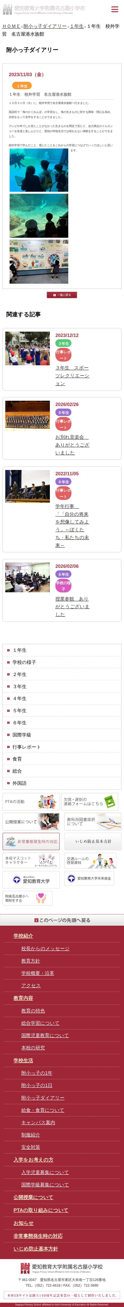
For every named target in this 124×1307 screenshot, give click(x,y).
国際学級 (22, 734)
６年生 (20, 722)
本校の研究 (33, 1047)
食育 (17, 759)
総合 (17, 771)
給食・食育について (42, 1110)
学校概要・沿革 (37, 973)
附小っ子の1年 (36, 1073)
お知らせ (23, 1223)
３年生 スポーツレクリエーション (72, 375)
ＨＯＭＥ (11, 26)
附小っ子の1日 (36, 1085)
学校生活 (23, 1060)
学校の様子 (24, 662)
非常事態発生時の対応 (38, 1236)
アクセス (31, 985)
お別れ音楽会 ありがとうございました (72, 445)
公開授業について (33, 1197)
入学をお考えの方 (33, 1159)
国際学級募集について (45, 1184)
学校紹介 (23, 936)
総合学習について (40, 1023)
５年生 (20, 710)
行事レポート (27, 747)
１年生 (77, 26)
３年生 (20, 686)
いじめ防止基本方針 (35, 1248)
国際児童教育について (45, 1035)
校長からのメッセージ (45, 948)
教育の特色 (33, 1010)
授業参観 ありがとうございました (72, 606)
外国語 (20, 783)
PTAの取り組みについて (40, 1210)
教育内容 (23, 998)
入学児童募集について (45, 1172)
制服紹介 (30, 1134)
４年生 (20, 698)
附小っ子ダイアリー (45, 26)
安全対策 (30, 1147)
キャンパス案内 (38, 1122)
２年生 (20, 674)
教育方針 (30, 960)
